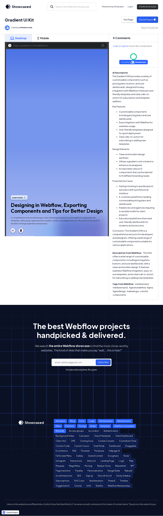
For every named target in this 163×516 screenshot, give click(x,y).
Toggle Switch (63, 485)
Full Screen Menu (64, 455)
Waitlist (99, 485)
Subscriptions (63, 480)
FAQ (74, 450)
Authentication (111, 431)
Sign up (89, 475)
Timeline (124, 480)
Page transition (63, 470)
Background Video (65, 436)
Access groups (76, 431)
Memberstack (124, 421)
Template (105, 426)
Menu (58, 426)
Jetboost (91, 460)
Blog (72, 421)
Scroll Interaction (64, 475)
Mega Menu (74, 466)
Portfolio (69, 426)
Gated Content (95, 455)
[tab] (18, 38)
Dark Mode (99, 446)
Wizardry (60, 431)
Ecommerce (62, 450)
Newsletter (120, 466)
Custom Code (63, 446)
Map (131, 460)
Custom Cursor (81, 446)
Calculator (84, 436)
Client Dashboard (124, 436)
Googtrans (113, 455)
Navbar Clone (104, 466)
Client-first (61, 441)
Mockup (89, 466)
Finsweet (85, 450)
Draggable (130, 446)
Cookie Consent (106, 441)
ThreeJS (111, 480)
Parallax (79, 470)
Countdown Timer (127, 441)
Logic (122, 460)
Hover (126, 455)
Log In (130, 6)
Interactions (76, 460)
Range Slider (114, 470)
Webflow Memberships (119, 485)
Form (81, 421)
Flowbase (99, 450)
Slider (93, 426)
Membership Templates (113, 6)
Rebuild (128, 470)
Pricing (82, 426)
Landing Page (107, 460)
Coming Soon (86, 441)
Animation (60, 421)
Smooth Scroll (105, 475)
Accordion (93, 431)
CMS (73, 441)
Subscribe (103, 362)
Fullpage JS (114, 450)
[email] (81, 362)
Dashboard (115, 446)
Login (115, 46)
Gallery (79, 455)
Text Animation (96, 480)
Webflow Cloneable (124, 426)
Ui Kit (88, 485)
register (125, 46)
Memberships (106, 421)
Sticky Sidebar (123, 475)
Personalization (95, 470)
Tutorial (78, 485)
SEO (79, 475)
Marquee (60, 466)
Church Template (102, 436)
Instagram (61, 460)
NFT (132, 466)
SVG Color (79, 480)
